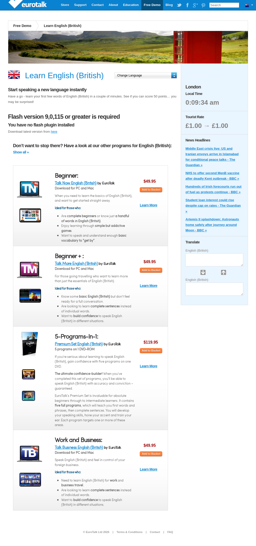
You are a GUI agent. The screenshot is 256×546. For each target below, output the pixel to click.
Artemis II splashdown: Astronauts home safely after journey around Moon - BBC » (212, 224)
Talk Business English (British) (79, 447)
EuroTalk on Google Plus (195, 5)
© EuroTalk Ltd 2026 (96, 532)
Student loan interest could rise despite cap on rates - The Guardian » (213, 205)
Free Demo (152, 5)
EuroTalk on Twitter (179, 5)
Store (65, 5)
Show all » (21, 152)
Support (80, 5)
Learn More (148, 205)
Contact (98, 5)
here (54, 131)
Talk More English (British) (76, 263)
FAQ (170, 532)
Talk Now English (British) (75, 182)
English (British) (197, 250)
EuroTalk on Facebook (187, 5)
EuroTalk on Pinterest (203, 5)
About (113, 5)
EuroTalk (28, 5)
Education (131, 5)
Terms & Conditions (129, 532)
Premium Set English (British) (79, 343)
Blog (169, 5)
